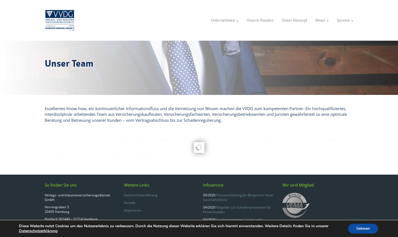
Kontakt (129, 202)
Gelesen (363, 228)
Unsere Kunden (260, 20)
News (322, 20)
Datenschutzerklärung (141, 195)
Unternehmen (225, 20)
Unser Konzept (294, 20)
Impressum (132, 210)
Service (345, 20)
